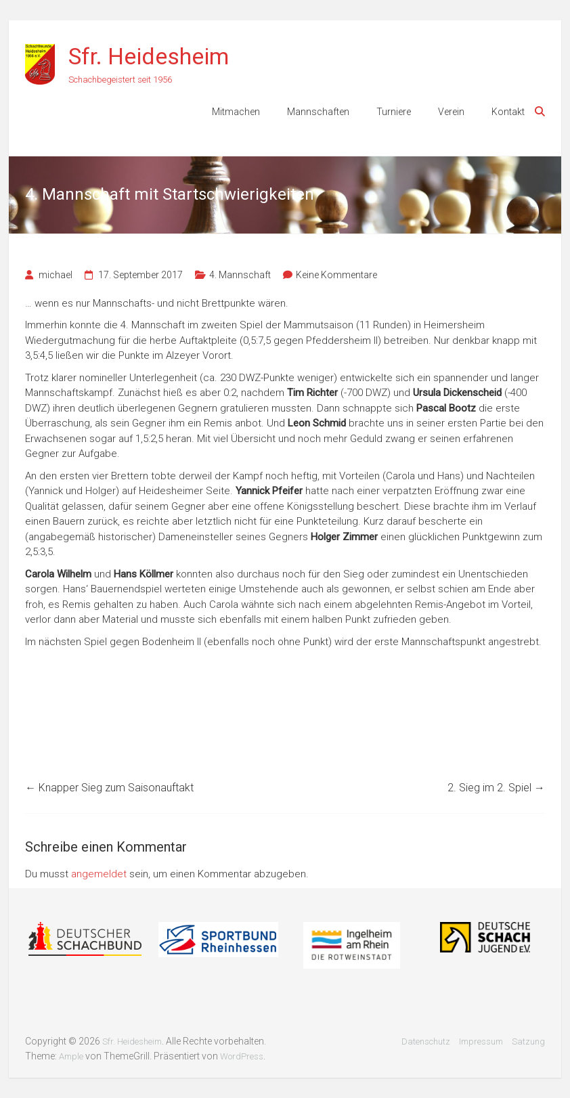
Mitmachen (236, 111)
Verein (451, 111)
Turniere (393, 111)
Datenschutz (425, 1041)
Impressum (481, 1041)
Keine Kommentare (336, 274)
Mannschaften (318, 111)
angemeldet (99, 874)
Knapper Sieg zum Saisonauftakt (109, 787)
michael (55, 274)
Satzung (528, 1041)
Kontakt (508, 111)
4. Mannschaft (240, 274)
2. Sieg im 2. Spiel (496, 787)
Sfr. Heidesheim (148, 56)
